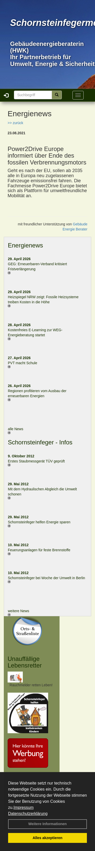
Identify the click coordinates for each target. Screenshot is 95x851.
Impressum (23, 807)
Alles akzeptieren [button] (48, 838)
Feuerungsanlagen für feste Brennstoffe (39, 550)
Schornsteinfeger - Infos (40, 442)
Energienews (25, 245)
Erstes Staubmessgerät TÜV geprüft (36, 461)
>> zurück (15, 123)
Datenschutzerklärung (28, 813)
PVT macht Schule (22, 363)
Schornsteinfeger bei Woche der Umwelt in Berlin (46, 578)
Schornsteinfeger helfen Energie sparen (39, 522)
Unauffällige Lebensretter (25, 662)
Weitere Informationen (47, 824)
